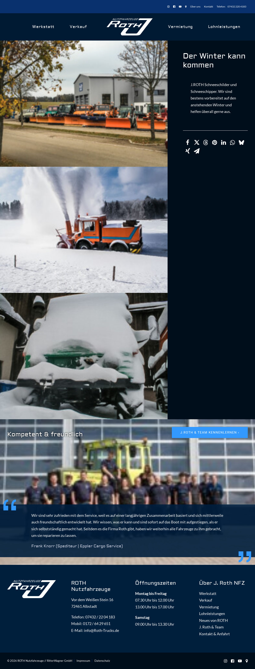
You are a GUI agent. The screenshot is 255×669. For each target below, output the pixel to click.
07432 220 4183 (236, 6)
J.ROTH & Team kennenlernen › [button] (209, 432)
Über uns (195, 6)
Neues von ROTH (213, 620)
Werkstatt (43, 26)
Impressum (83, 660)
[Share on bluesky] (241, 142)
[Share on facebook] (187, 142)
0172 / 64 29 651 (96, 623)
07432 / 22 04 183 (100, 617)
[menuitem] (169, 6)
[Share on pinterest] (214, 142)
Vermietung (180, 26)
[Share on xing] (187, 151)
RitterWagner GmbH (59, 660)
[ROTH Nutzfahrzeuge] (130, 26)
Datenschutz (102, 660)
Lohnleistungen (224, 26)
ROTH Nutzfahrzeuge (90, 586)
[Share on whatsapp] (232, 142)
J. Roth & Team (211, 627)
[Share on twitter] (196, 142)
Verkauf (78, 26)
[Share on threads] (205, 142)
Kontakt (208, 6)
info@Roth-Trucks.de (101, 630)
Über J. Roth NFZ (222, 583)
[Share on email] (196, 151)
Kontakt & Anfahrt (214, 633)
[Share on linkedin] (223, 142)
